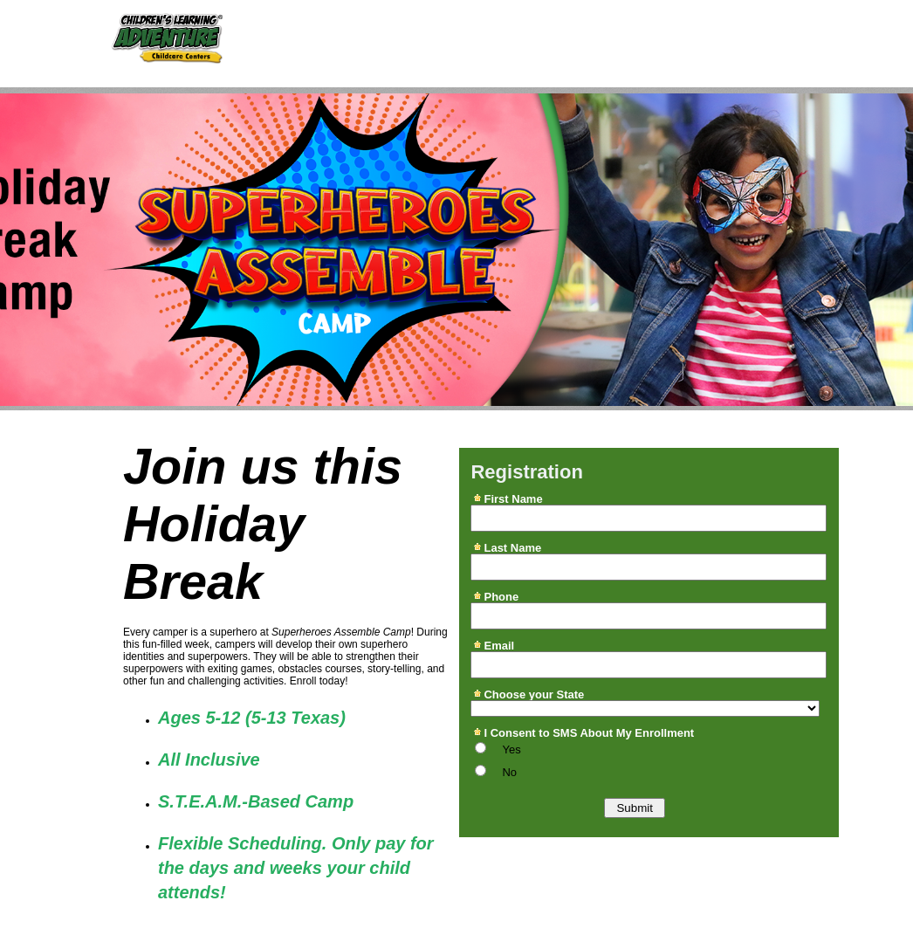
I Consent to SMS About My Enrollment (589, 732)
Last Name (512, 547)
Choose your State (534, 694)
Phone (501, 596)
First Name (513, 498)
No (509, 772)
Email (499, 645)
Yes (511, 749)
